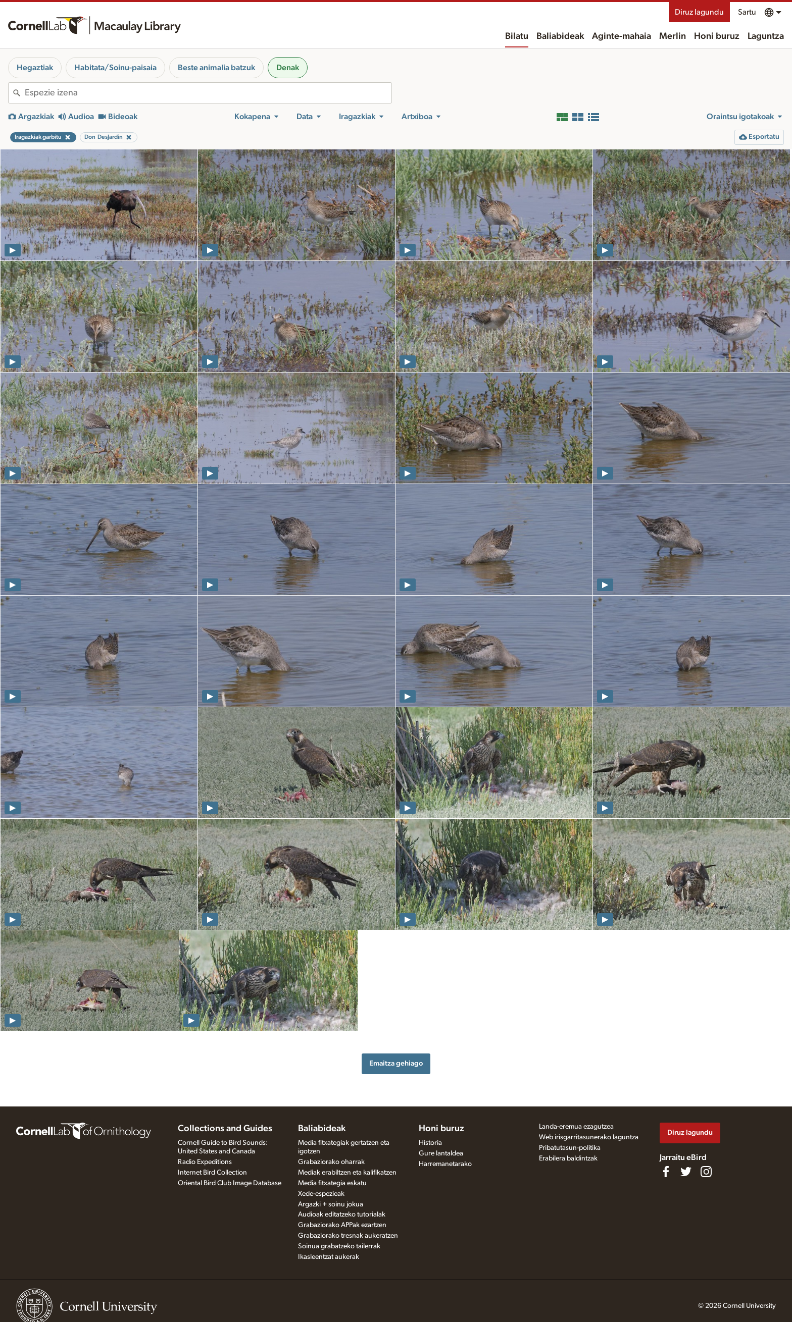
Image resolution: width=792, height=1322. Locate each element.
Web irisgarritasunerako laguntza (588, 1137)
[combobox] (208, 93)
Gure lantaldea (441, 1153)
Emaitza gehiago (396, 1063)
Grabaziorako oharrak (331, 1162)
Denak (287, 68)
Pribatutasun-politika (570, 1147)
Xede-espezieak (321, 1193)
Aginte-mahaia (621, 36)
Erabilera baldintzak (568, 1158)
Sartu (747, 12)
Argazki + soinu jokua (330, 1204)
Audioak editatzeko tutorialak (341, 1214)
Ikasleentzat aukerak (328, 1256)
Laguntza (766, 36)
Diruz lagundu (699, 12)
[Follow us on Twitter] (686, 1172)
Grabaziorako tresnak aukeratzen (348, 1235)
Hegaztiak (35, 68)
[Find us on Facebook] (666, 1172)
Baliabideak (560, 36)
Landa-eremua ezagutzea (576, 1126)
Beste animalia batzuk (216, 68)
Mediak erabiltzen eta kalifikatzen (347, 1172)
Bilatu (516, 36)
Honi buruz (716, 36)
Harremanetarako (445, 1164)
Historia (430, 1142)
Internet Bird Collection (212, 1172)
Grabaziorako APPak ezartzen (342, 1225)
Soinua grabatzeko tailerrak (339, 1246)
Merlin (672, 36)
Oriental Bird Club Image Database (229, 1183)
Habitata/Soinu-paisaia (115, 68)
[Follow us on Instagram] (706, 1172)
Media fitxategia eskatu (332, 1183)
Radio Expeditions (205, 1162)
